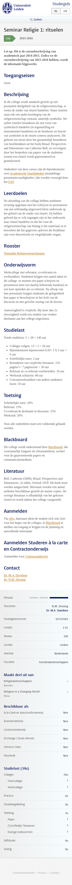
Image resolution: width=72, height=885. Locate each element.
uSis (11, 518)
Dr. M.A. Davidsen (15, 575)
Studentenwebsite (23, 873)
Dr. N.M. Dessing (15, 579)
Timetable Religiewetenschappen (24, 253)
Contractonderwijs (36, 556)
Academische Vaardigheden (27, 173)
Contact (55, 873)
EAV (11, 181)
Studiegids (61, 4)
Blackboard (55, 447)
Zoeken (38, 19)
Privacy (42, 873)
